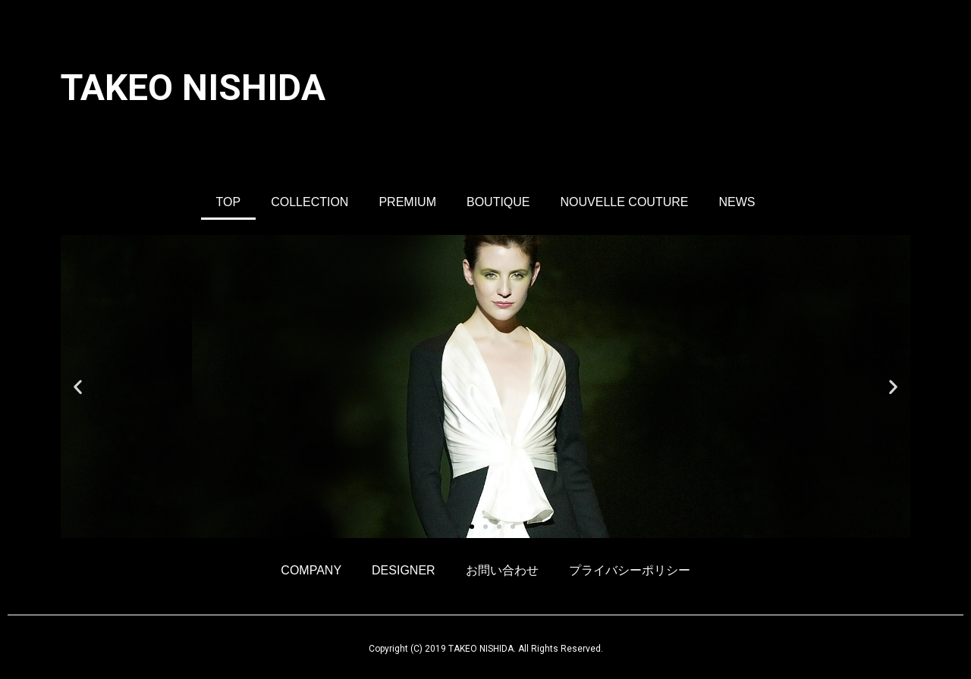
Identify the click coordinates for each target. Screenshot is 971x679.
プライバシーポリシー (629, 570)
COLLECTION (309, 202)
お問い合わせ (502, 570)
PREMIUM (407, 202)
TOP (228, 202)
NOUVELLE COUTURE (625, 202)
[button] (458, 526)
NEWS (736, 202)
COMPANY (311, 570)
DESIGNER (403, 570)
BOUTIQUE (498, 202)
